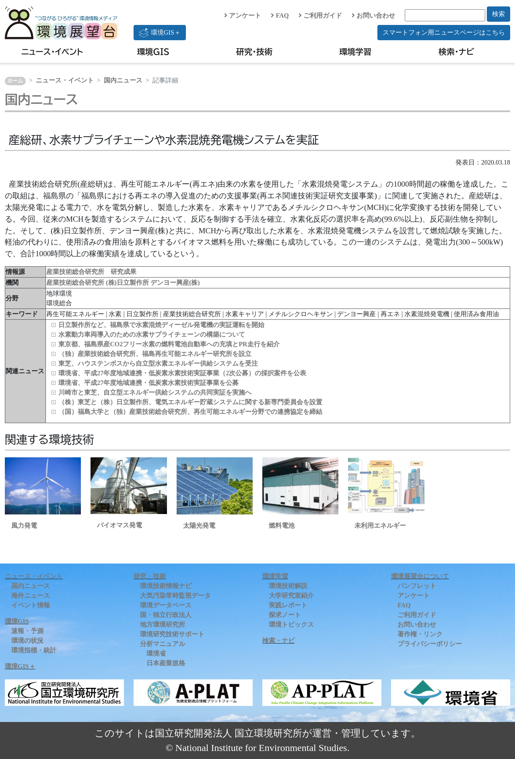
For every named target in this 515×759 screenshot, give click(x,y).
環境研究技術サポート (172, 634)
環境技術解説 (288, 585)
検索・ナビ (456, 51)
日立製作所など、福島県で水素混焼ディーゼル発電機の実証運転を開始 (161, 324)
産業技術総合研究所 (76, 282)
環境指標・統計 (33, 650)
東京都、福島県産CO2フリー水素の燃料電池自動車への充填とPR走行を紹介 (168, 344)
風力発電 (24, 525)
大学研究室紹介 (291, 595)
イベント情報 (30, 605)
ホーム (15, 81)
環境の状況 (27, 640)
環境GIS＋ (160, 32)
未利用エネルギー (380, 525)
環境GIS (153, 51)
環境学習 (355, 51)
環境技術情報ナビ (166, 585)
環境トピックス (291, 624)
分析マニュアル (162, 643)
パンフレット (417, 585)
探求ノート (285, 614)
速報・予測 (27, 630)
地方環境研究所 (162, 624)
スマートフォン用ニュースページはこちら (444, 32)
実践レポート (288, 605)
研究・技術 (254, 51)
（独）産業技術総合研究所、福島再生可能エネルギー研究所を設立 (154, 353)
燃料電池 (282, 525)
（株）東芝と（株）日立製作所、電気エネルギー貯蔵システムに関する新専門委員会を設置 (190, 402)
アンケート (242, 15)
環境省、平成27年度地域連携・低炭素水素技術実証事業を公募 (148, 382)
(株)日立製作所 (128, 282)
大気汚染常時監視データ (175, 595)
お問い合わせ (373, 15)
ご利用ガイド (320, 15)
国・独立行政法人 (166, 614)
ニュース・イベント (52, 51)
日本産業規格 (165, 663)
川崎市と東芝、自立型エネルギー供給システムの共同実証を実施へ (154, 392)
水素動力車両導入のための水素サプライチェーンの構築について (151, 334)
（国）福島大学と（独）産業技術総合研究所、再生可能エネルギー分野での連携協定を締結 (190, 411)
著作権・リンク (420, 634)
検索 (498, 13)
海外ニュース (30, 595)
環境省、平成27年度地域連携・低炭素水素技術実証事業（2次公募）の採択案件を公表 (182, 373)
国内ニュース (123, 80)
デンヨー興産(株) (175, 282)
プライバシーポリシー (430, 643)
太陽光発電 (199, 525)
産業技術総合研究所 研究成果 (91, 271)
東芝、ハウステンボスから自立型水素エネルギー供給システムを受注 (158, 363)
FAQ (280, 15)
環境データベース (166, 605)
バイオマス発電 (119, 525)
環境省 (156, 653)
